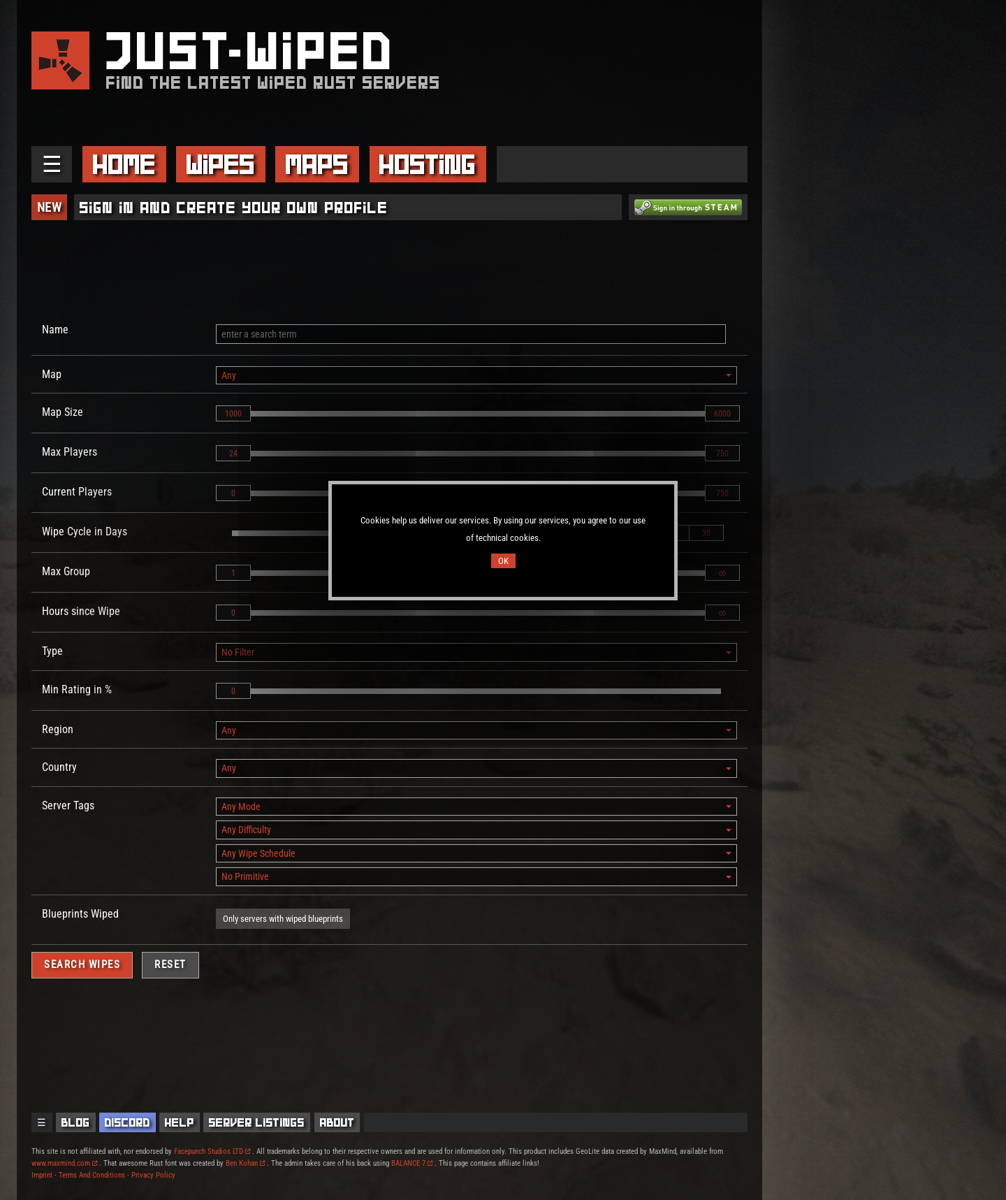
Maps (317, 164)
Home (124, 164)
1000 (233, 414)
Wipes (221, 164)
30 (706, 533)
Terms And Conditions (92, 1175)
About (337, 1122)
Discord (127, 1122)
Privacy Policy (153, 1175)
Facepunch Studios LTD (212, 1151)
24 (233, 453)
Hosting (427, 164)
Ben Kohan (245, 1163)
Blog (75, 1122)
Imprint (41, 1175)
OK (503, 561)
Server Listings (257, 1122)
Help (179, 1122)
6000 (722, 414)
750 (722, 453)
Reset (170, 964)
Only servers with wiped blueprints (283, 918)
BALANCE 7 (411, 1163)
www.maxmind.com (64, 1163)
